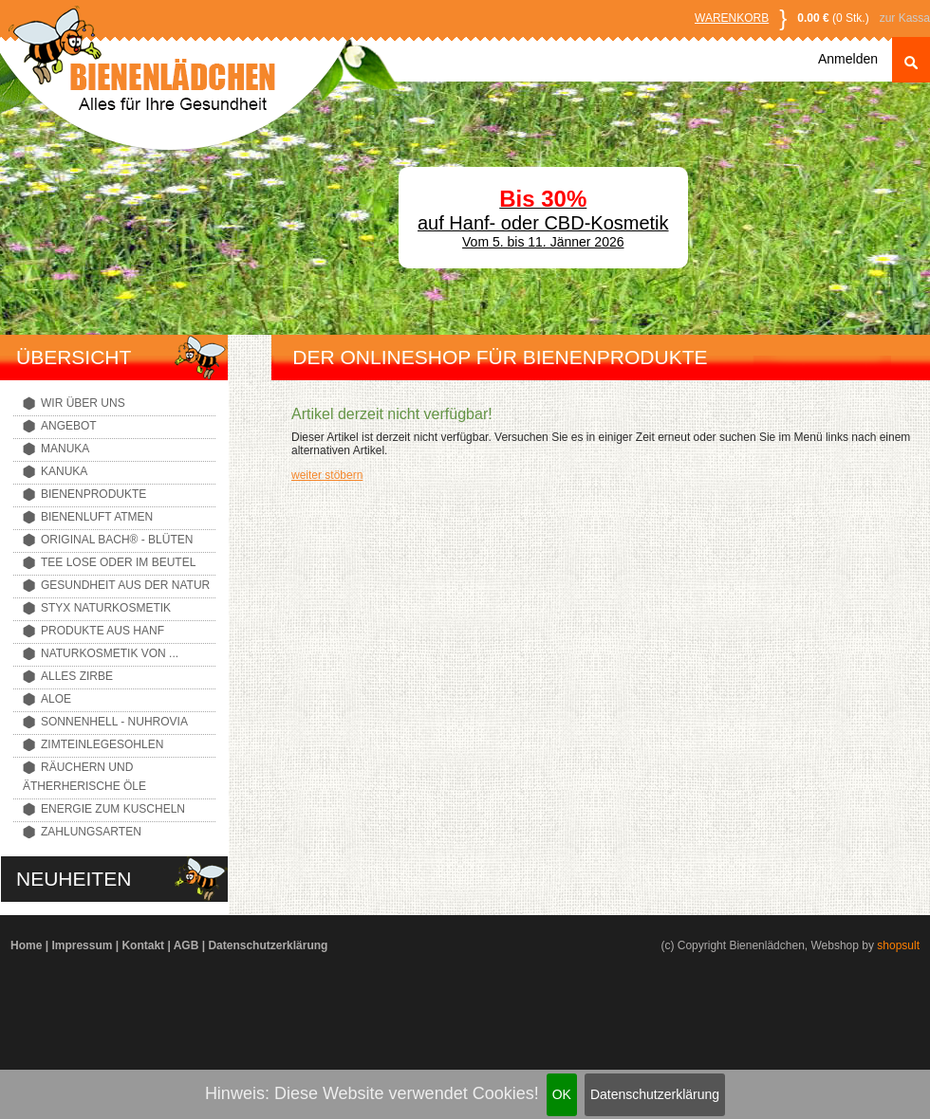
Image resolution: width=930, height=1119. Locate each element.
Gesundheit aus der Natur (125, 585)
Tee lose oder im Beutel (118, 562)
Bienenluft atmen (97, 516)
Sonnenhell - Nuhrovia (114, 721)
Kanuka (64, 471)
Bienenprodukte (93, 494)
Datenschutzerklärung (654, 1094)
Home (26, 945)
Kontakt (142, 945)
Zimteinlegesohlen (102, 744)
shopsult (898, 945)
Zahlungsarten (91, 831)
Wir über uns (83, 403)
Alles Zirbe (77, 676)
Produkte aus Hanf (102, 630)
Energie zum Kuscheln (113, 809)
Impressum (81, 945)
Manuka (65, 448)
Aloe (56, 699)
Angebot (69, 425)
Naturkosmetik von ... (109, 653)
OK (561, 1094)
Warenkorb (732, 18)
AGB (186, 945)
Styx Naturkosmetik (106, 608)
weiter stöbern (327, 475)
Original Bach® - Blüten (117, 539)
